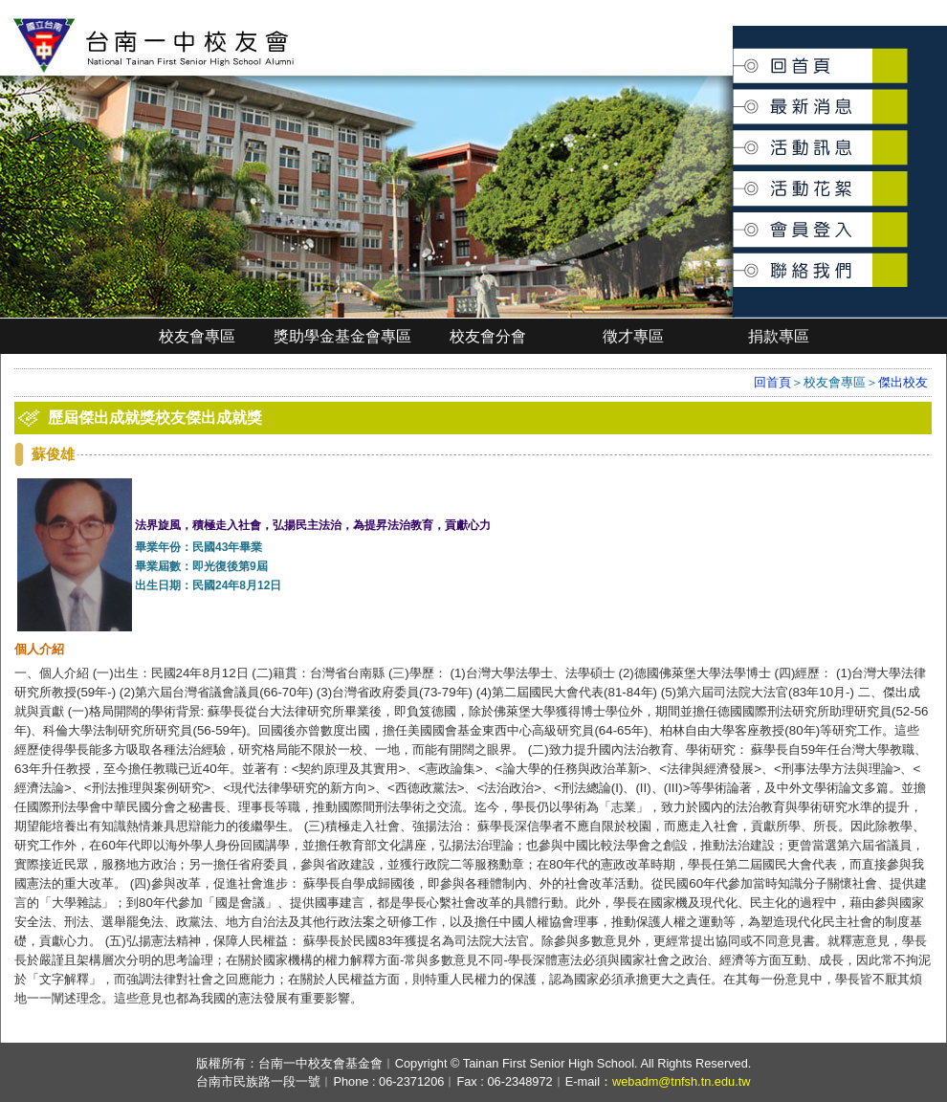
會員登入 (735, 221)
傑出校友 (903, 382)
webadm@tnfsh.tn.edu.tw (681, 1081)
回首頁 (734, 58)
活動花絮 (735, 178)
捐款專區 (778, 336)
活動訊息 (735, 140)
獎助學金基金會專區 (342, 336)
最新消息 (735, 97)
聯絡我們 (735, 259)
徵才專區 (633, 336)
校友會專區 (197, 336)
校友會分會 (488, 336)
